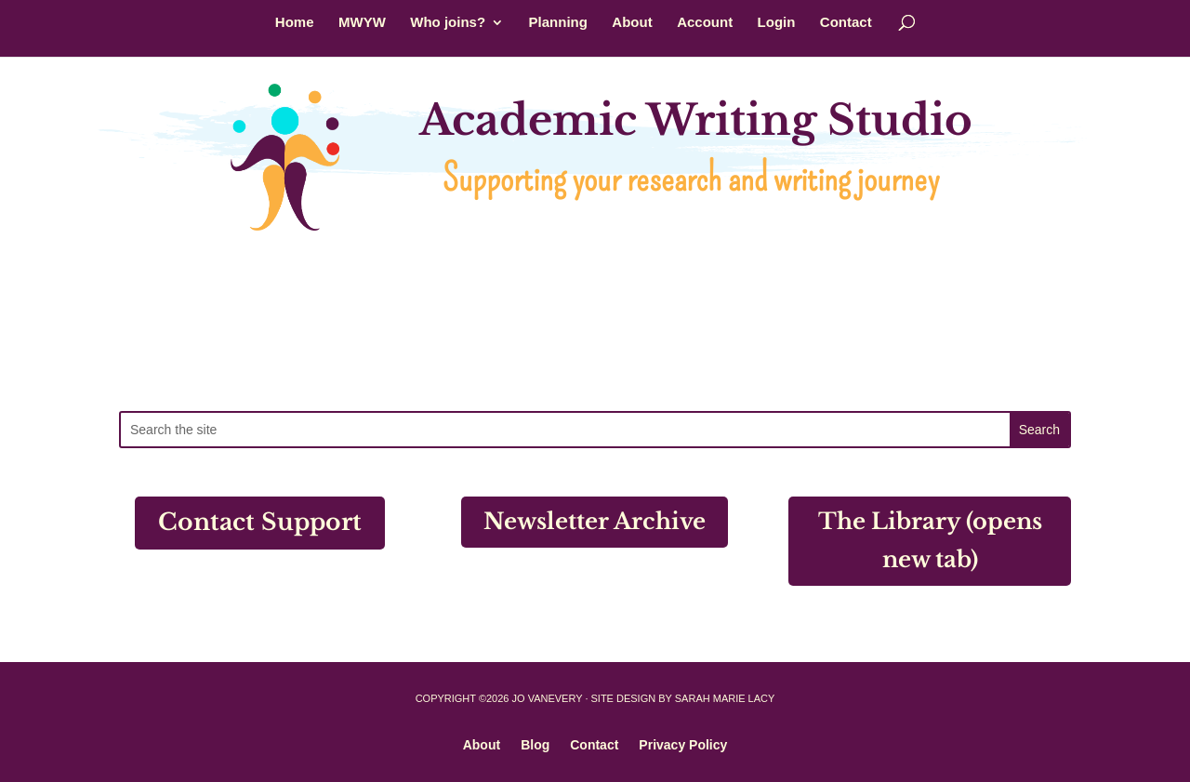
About (632, 23)
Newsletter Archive (594, 521)
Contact (846, 23)
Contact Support (260, 522)
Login (777, 23)
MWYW (362, 23)
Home (294, 23)
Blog (535, 744)
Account (705, 23)
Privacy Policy (683, 744)
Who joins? (447, 23)
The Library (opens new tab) (930, 540)
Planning (558, 23)
